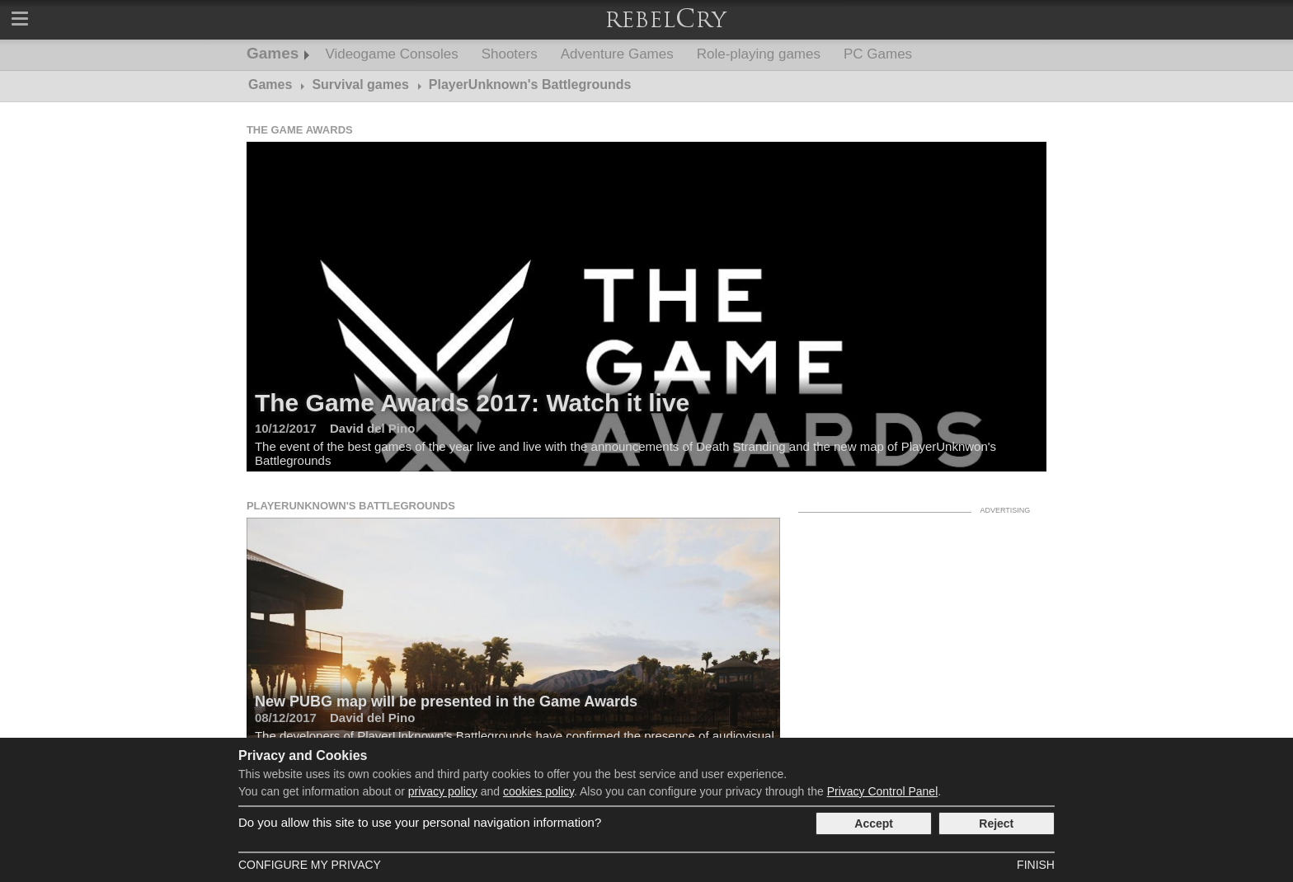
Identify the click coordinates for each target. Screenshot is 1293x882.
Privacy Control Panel (882, 791)
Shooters (510, 54)
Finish (1036, 864)
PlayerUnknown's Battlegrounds (351, 506)
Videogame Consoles (391, 54)
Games (273, 53)
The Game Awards (300, 130)
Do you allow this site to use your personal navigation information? (419, 822)
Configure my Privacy (309, 864)
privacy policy (442, 791)
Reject (996, 823)
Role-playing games (758, 54)
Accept (873, 823)
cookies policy (538, 791)
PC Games (878, 54)
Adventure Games (617, 54)
